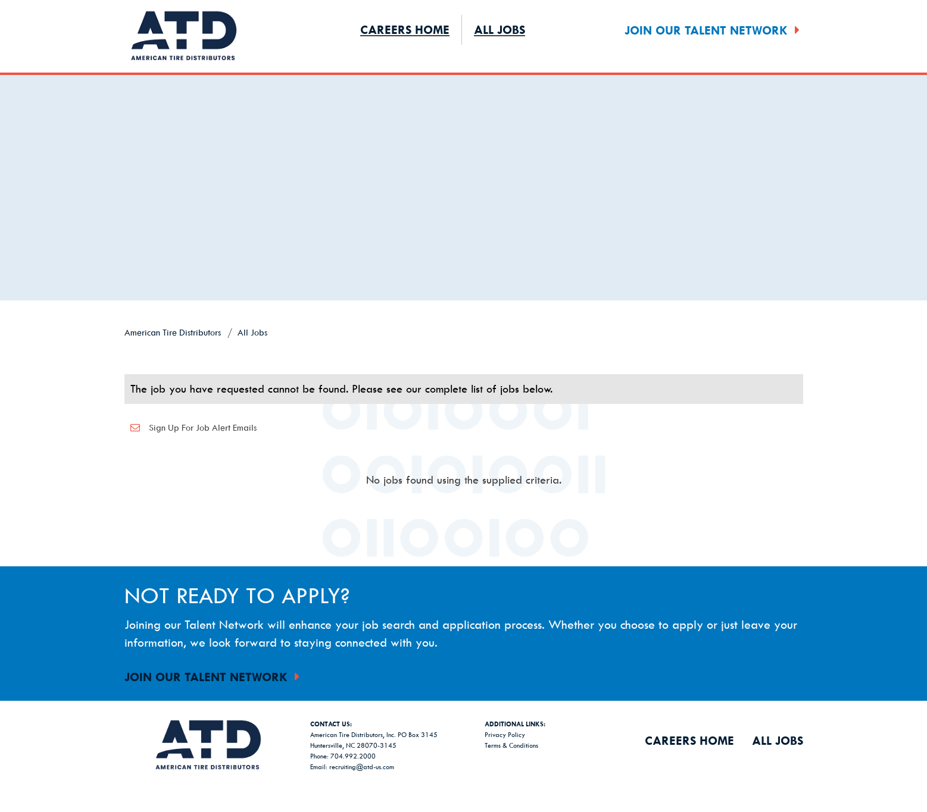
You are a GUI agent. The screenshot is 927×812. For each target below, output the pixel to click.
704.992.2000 (353, 755)
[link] (464, 346)
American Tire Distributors (172, 332)
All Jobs (499, 29)
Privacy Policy (505, 734)
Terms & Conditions (511, 745)
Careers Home (405, 29)
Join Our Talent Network (714, 30)
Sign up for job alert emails (190, 427)
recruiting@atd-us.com (361, 766)
